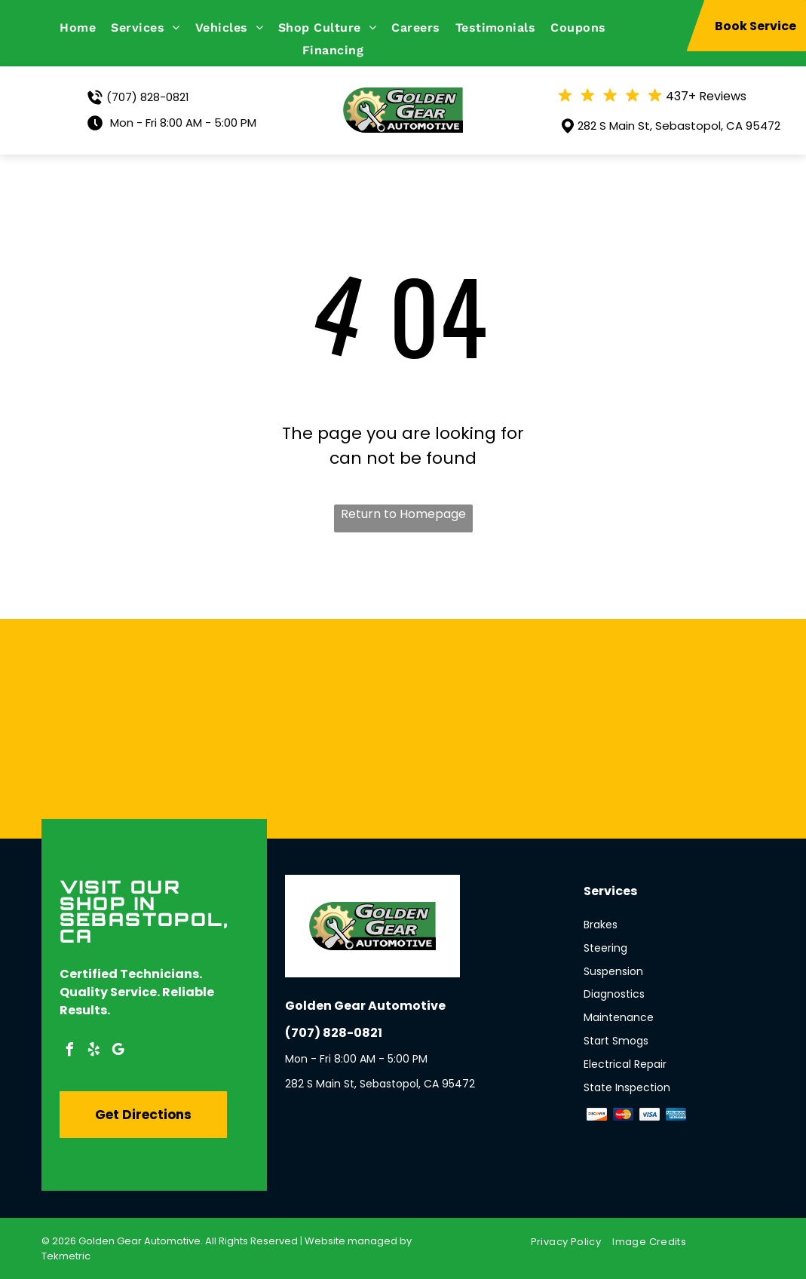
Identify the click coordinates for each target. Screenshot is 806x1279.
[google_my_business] (118, 1051)
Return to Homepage (403, 514)
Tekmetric (65, 1256)
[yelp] (94, 1051)
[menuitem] (85, 27)
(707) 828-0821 (147, 97)
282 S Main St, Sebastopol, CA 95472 (679, 125)
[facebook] (70, 1051)
